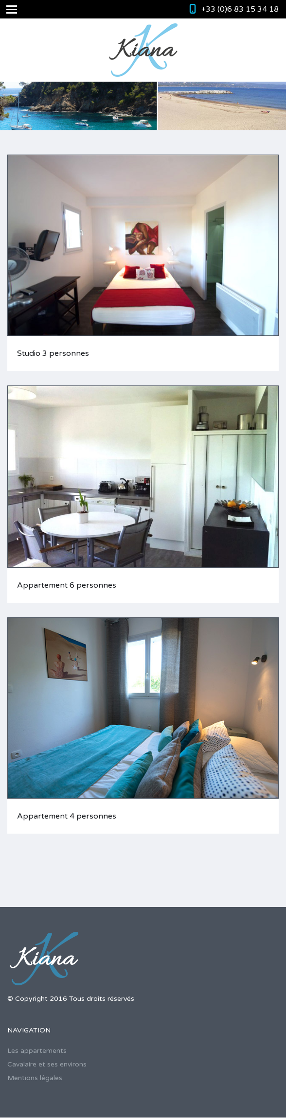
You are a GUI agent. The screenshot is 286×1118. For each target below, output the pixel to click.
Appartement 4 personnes (66, 816)
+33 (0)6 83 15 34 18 (240, 9)
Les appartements (37, 1051)
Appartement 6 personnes (66, 585)
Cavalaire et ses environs (47, 1064)
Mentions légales (34, 1078)
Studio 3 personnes (53, 353)
